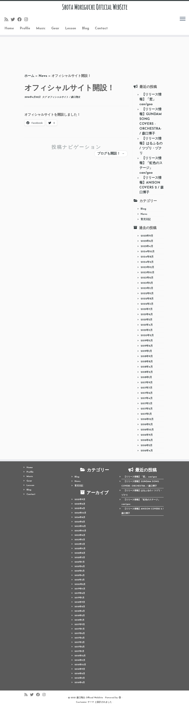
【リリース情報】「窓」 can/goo (150, 99)
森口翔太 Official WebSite (89, 698)
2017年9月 (147, 382)
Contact (101, 29)
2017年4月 (147, 398)
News (43, 76)
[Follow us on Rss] (7, 21)
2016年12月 (147, 419)
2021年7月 (147, 309)
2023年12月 (147, 267)
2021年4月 (147, 325)
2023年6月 (147, 278)
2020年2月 (147, 335)
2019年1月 (146, 351)
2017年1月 (146, 414)
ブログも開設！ (111, 153)
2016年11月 (147, 424)
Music (41, 29)
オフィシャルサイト (58, 97)
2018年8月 (147, 361)
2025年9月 (147, 236)
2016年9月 (147, 435)
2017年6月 (147, 393)
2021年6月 (147, 314)
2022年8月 (147, 299)
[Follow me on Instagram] (27, 21)
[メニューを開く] (183, 20)
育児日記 (146, 219)
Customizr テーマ (85, 702)
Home (9, 29)
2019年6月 (147, 346)
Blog (85, 29)
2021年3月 (147, 330)
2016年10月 (147, 430)
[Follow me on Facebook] (20, 21)
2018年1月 (146, 377)
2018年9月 (147, 356)
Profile (25, 29)
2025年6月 (147, 241)
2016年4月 (147, 450)
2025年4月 (147, 246)
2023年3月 (147, 288)
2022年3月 (147, 304)
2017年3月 (146, 403)
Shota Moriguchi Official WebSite (94, 7)
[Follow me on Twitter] (14, 21)
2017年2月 (147, 409)
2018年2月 (147, 372)
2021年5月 (146, 319)
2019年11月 (147, 340)
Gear (55, 29)
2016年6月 (147, 440)
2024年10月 (148, 251)
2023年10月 (147, 272)
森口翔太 (75, 97)
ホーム (29, 76)
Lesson (70, 29)
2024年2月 (147, 262)
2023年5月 (147, 283)
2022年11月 (147, 293)
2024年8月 (147, 257)
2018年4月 (147, 367)
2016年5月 (146, 445)
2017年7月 (146, 388)
